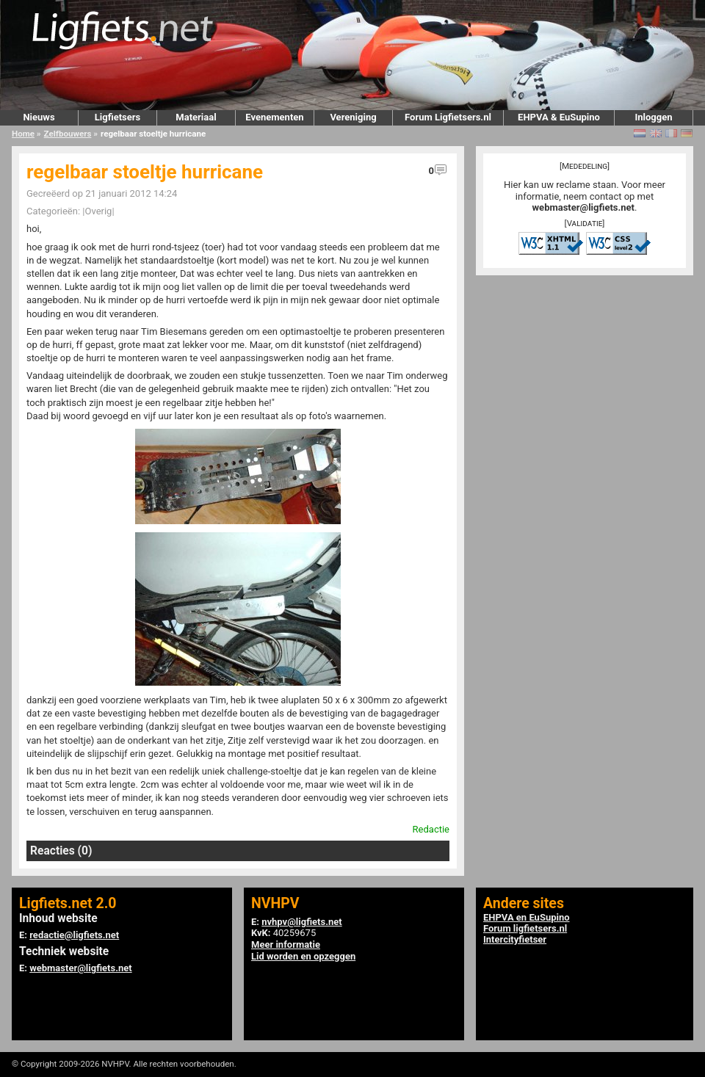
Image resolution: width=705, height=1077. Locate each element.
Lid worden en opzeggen (303, 956)
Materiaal (196, 117)
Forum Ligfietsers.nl (448, 117)
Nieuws (38, 117)
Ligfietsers (117, 117)
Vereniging (353, 117)
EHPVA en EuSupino (526, 917)
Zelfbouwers (68, 133)
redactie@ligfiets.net (74, 934)
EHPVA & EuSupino (559, 117)
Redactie (431, 829)
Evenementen (274, 117)
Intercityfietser (514, 939)
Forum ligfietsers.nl (525, 928)
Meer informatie (285, 944)
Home (23, 133)
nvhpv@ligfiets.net (301, 921)
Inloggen (653, 117)
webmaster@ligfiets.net (583, 207)
